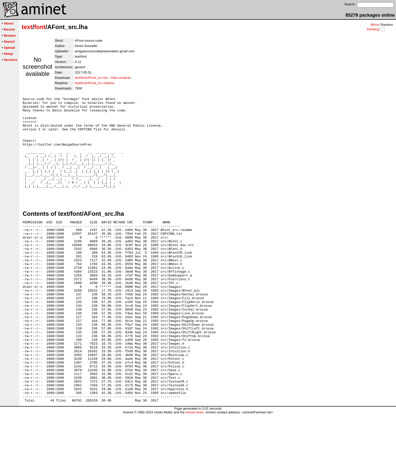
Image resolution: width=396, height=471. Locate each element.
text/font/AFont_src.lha (91, 78)
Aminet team (194, 469)
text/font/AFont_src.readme (94, 83)
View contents (121, 78)
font (39, 26)
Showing (372, 29)
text (27, 26)
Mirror (374, 25)
